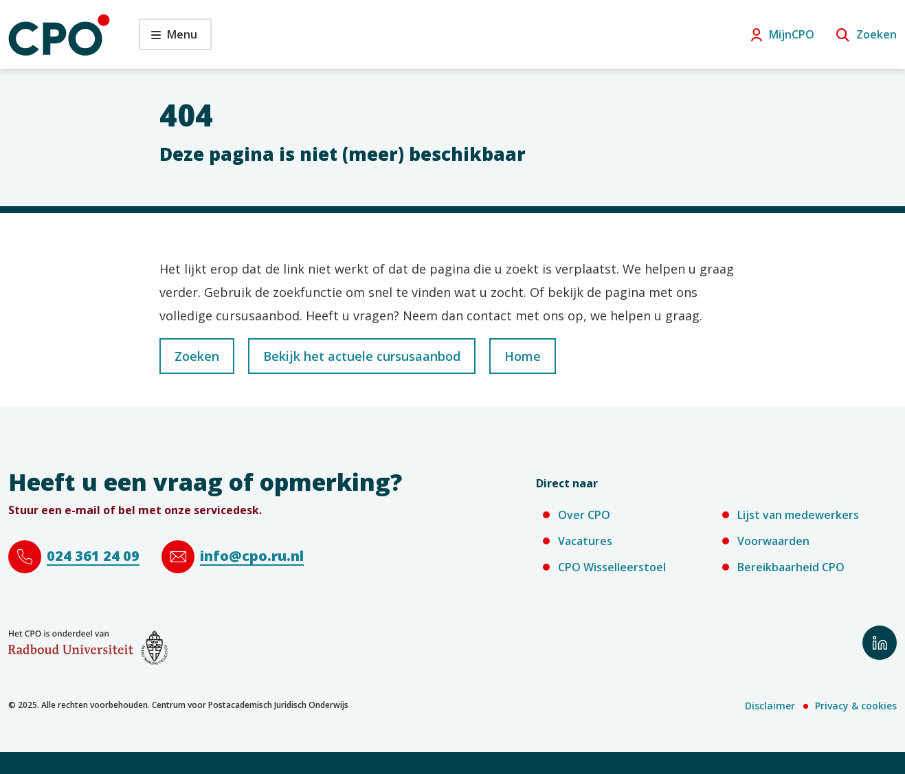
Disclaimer (770, 705)
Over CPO (584, 514)
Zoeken (876, 34)
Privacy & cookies (856, 705)
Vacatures (585, 541)
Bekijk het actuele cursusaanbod (361, 356)
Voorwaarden (773, 541)
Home (522, 356)
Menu (168, 38)
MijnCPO (791, 34)
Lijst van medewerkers (798, 514)
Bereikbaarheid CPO (791, 567)
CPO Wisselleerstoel (612, 567)
